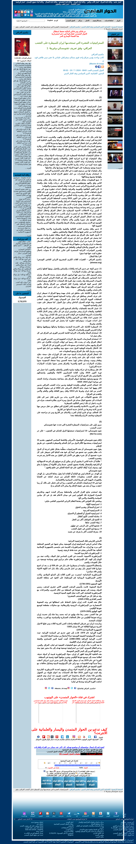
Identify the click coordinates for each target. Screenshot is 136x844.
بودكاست (24, 815)
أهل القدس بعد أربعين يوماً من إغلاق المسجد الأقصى (23, 195)
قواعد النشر (130, 831)
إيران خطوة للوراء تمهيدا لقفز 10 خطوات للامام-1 (22, 103)
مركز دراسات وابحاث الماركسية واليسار (91, 822)
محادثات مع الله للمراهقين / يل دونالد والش (22, 268)
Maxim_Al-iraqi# (61, 688)
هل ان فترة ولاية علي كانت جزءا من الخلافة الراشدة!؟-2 (23, 137)
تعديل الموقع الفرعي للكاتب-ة (33, 833)
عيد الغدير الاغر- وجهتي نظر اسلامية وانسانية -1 (23, 163)
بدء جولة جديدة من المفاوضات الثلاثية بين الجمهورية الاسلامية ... (23, 230)
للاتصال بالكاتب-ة (54, 773)
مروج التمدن (69, 829)
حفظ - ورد (48, 771)
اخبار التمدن (69, 822)
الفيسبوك (95, 738)
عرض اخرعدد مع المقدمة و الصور (123, 826)
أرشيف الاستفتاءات (67, 828)
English (70, 835)
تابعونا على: (101, 738)
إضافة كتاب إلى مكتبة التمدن (34, 828)
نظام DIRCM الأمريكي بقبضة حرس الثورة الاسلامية (23, 185)
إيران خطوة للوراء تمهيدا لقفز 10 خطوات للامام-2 (22, 99)
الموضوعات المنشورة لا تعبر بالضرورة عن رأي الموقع (117, 840)
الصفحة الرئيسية (117, 27)
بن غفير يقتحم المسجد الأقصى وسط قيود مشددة (22, 190)
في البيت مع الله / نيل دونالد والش (23, 260)
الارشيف (70, 826)
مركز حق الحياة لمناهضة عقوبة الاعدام (92, 829)
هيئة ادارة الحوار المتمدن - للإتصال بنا (122, 828)
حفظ (88, 773)
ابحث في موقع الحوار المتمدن (33, 835)
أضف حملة (39, 831)
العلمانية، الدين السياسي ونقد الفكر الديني (95, 27)
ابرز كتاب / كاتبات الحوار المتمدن (123, 833)
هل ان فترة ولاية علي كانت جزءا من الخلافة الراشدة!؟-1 (23, 143)
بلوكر (48, 738)
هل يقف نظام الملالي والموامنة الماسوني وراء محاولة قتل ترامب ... (23, 65)
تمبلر (52, 738)
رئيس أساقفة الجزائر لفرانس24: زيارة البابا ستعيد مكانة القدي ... (23, 212)
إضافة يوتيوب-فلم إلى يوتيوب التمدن (31, 826)
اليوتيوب (84, 738)
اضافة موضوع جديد (37, 822)
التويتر (89, 738)
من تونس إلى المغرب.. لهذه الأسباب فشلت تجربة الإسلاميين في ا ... (22, 207)
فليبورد (43, 738)
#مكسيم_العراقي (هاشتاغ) (86, 688)
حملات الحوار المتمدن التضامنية (63, 824)
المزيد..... (119, 168)
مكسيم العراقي (74, 27)
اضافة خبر (40, 824)
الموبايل (38, 738)
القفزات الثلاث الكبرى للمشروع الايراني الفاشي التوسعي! (22, 125)
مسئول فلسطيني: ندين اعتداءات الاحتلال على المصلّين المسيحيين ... (23, 224)
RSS (79, 738)
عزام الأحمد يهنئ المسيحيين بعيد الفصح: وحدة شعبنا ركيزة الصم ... (22, 201)
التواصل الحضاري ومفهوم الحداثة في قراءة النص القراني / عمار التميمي (22, 252)
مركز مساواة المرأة (97, 824)
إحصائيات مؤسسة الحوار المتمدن (123, 829)
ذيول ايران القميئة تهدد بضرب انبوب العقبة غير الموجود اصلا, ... (23, 119)
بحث (81, 773)
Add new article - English (34, 829)
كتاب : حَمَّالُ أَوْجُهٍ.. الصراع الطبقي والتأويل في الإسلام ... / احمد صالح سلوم (22, 244)
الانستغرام (73, 738)
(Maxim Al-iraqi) (96, 64)
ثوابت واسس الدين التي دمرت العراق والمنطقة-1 (22, 151)
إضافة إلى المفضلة (69, 773)
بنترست (57, 738)
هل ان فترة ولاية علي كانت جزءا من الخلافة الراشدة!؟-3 (23, 131)
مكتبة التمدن (100, 837)
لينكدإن (67, 738)
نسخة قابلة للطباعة (86, 771)
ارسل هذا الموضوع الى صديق (65, 771)
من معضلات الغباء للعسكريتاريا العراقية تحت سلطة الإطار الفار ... (22, 108)
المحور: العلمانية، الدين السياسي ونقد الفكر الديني (84, 73)
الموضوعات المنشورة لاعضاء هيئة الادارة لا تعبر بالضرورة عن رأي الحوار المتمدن (48, 842)
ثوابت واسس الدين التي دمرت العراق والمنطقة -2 (22, 148)
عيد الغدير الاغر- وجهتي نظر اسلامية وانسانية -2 (23, 159)
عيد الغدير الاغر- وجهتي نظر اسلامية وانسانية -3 (23, 155)
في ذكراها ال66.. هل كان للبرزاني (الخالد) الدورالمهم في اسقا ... (22, 71)
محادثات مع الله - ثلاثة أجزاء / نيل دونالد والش (23, 264)
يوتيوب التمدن (99, 835)
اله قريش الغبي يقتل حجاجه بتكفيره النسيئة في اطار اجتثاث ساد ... (22, 88)
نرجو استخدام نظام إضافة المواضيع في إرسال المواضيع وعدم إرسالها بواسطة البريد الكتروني (104, 842)
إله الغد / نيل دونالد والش (21, 257)
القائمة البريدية (68, 831)
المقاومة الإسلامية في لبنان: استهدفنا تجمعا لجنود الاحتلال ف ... (23, 218)
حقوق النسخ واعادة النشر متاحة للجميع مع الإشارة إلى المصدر (54, 840)
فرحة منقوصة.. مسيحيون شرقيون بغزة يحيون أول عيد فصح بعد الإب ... (22, 179)
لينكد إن (77, 815)
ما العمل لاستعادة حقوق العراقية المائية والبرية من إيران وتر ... (22, 114)
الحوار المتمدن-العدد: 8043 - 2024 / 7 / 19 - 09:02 (83, 70)
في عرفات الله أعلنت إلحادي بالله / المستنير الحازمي (23, 284)
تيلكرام (62, 738)
